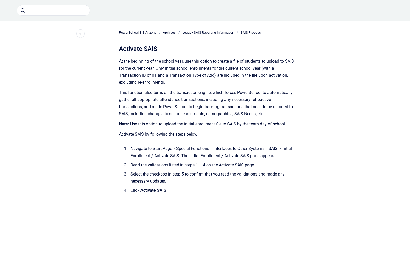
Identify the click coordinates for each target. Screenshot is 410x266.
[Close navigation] (80, 33)
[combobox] (53, 10)
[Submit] (23, 10)
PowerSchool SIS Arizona (137, 32)
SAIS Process (251, 32)
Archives (169, 32)
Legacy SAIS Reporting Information (208, 32)
